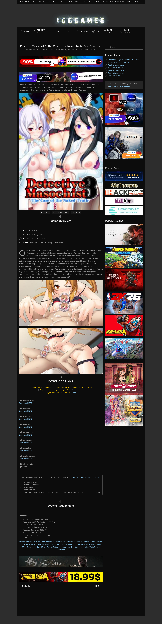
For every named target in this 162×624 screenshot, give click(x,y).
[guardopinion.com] (124, 176)
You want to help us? (116, 68)
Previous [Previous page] (26, 586)
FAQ (98, 31)
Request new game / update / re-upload (123, 60)
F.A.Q (73, 393)
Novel (130, 2)
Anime (60, 2)
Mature (71, 50)
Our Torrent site (114, 76)
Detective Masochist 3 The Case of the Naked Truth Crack (42, 542)
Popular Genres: (27, 2)
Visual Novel (89, 50)
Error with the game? (116, 73)
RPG (76, 2)
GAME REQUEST (128, 31)
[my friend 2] (124, 185)
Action (42, 2)
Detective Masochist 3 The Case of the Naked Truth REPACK (61, 544)
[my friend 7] (124, 211)
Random (84, 31)
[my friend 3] (124, 192)
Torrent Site (41, 31)
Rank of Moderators (116, 65)
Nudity (79, 50)
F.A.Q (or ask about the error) (119, 62)
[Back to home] (81, 15)
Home (27, 31)
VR (136, 2)
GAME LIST (109, 31)
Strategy (108, 2)
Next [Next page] (97, 586)
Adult (51, 2)
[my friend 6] (124, 201)
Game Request (77, 390)
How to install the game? (117, 70)
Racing (68, 2)
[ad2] (123, 379)
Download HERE (25, 403)
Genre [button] (60, 31)
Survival (119, 2)
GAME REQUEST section (119, 86)
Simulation (86, 2)
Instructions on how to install (86, 477)
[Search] (124, 47)
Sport (98, 2)
